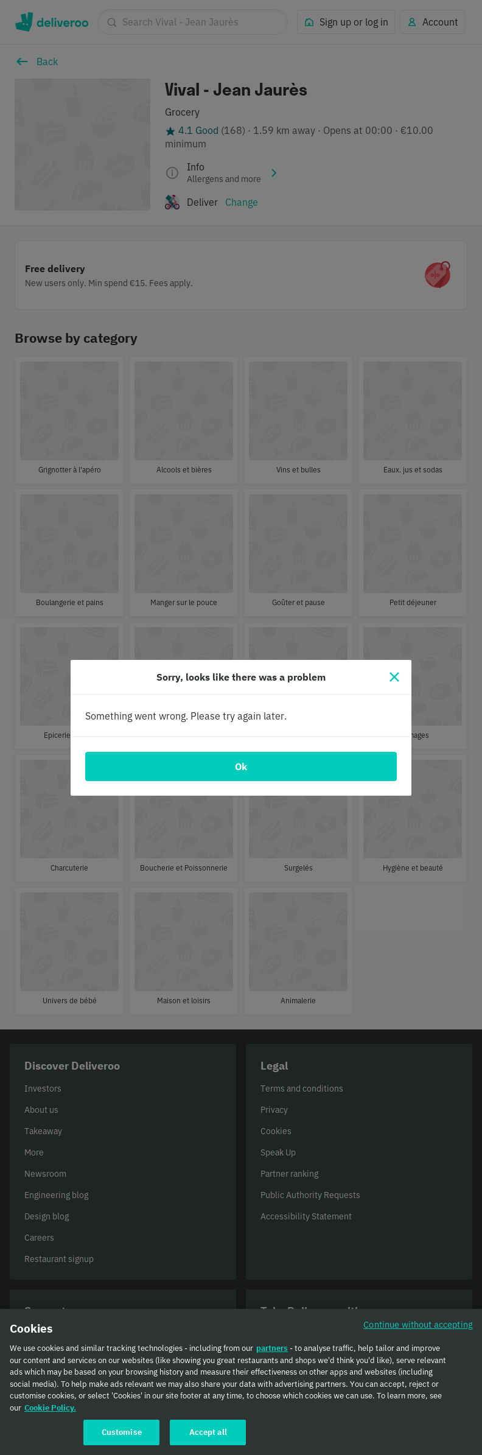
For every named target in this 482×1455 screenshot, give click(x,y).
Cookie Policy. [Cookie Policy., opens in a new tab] (50, 1414)
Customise (122, 1439)
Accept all (208, 1439)
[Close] (394, 677)
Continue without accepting (418, 1331)
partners (272, 1355)
